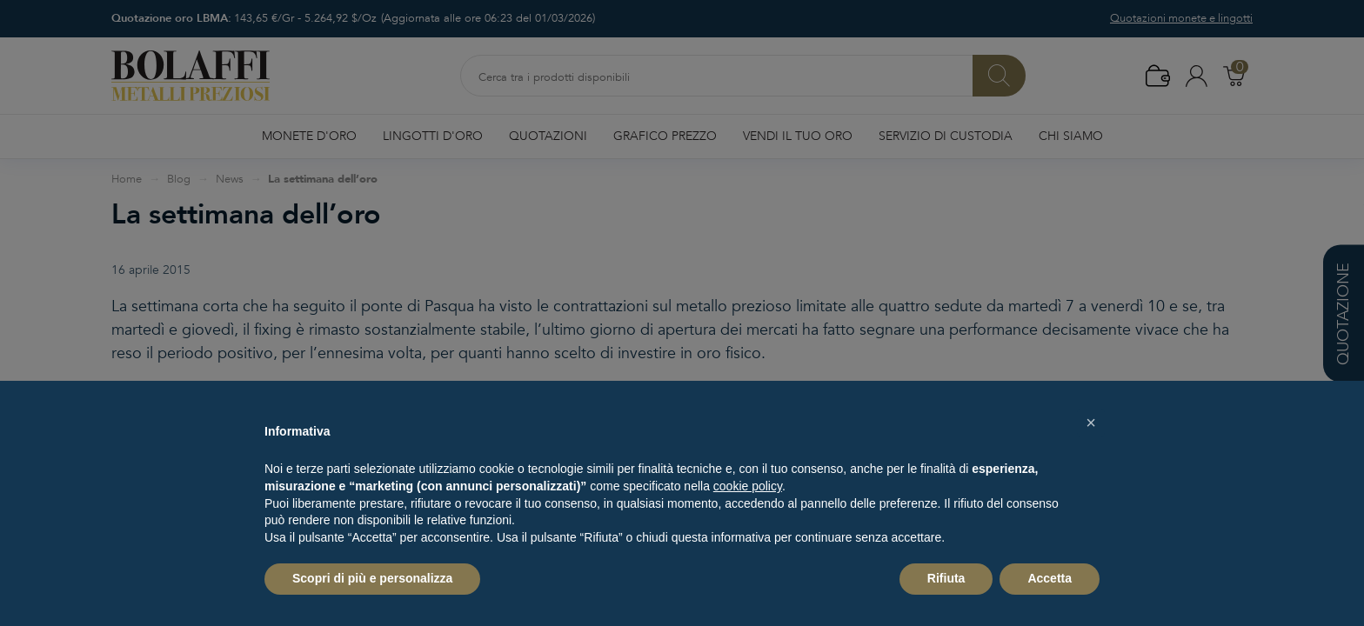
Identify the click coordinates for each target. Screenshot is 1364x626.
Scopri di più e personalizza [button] (372, 578)
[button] (1091, 422)
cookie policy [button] (747, 486)
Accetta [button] (1049, 578)
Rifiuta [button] (946, 578)
